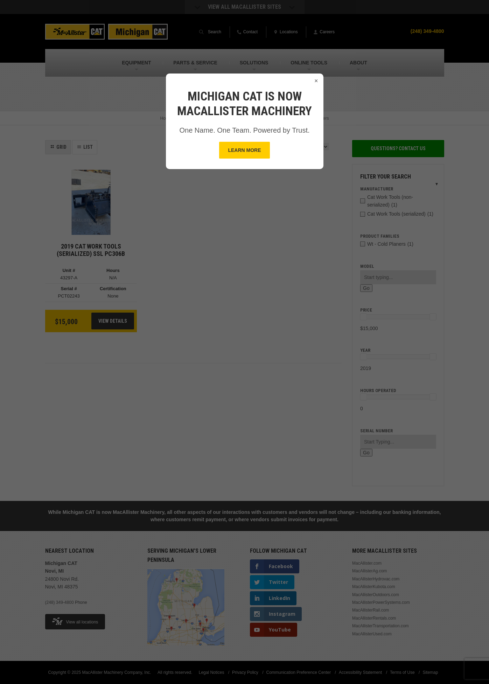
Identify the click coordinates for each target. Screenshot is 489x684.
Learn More (244, 150)
